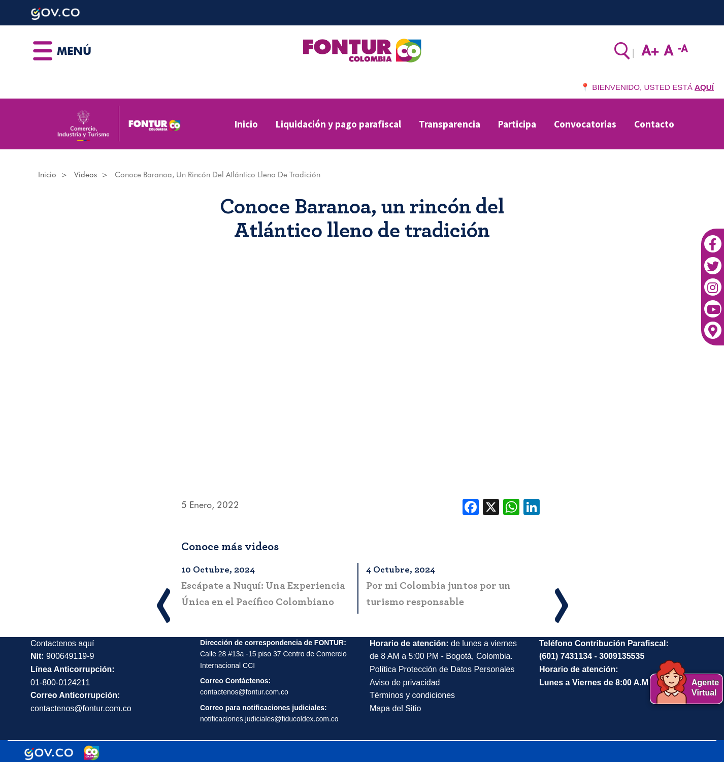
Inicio (246, 124)
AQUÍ (704, 87)
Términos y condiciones (412, 695)
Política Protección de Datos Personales (442, 669)
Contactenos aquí (62, 643)
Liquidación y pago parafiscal (338, 124)
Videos (85, 174)
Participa (517, 124)
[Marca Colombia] (92, 752)
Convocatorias (585, 124)
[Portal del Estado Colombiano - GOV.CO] (49, 752)
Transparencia (449, 124)
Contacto (654, 124)
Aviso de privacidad (405, 682)
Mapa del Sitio (395, 708)
